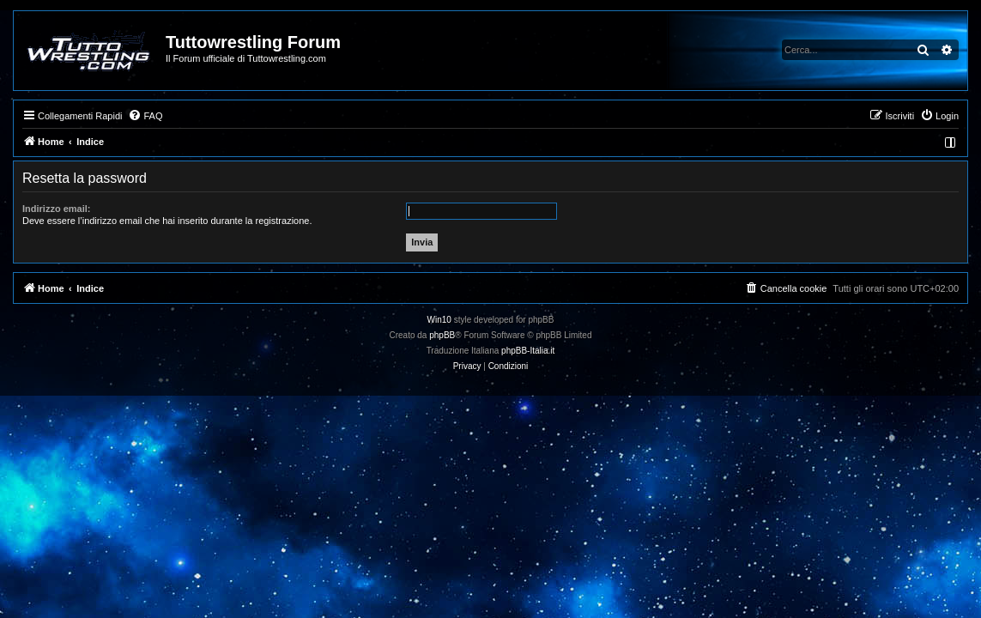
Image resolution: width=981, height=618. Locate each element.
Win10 (439, 319)
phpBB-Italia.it (527, 350)
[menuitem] (145, 116)
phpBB (442, 335)
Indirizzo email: (56, 208)
